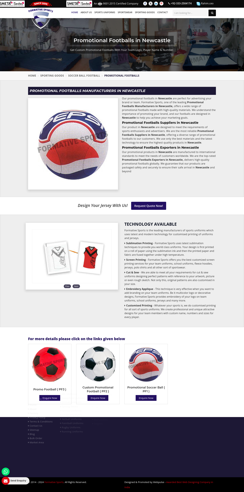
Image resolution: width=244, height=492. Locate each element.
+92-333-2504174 (180, 3)
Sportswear (125, 12)
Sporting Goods (145, 12)
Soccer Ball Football (84, 75)
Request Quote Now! (148, 206)
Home (74, 12)
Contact (162, 12)
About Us (86, 12)
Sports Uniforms (104, 12)
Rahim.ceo (205, 4)
